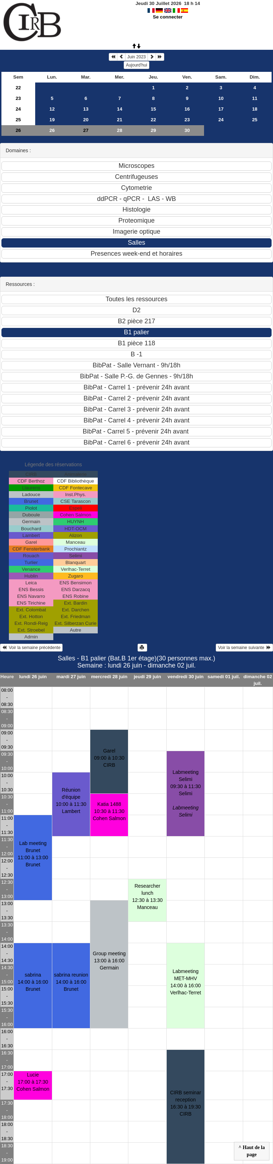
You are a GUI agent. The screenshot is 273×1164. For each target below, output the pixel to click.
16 (187, 109)
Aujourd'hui (136, 65)
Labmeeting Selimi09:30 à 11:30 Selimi (185, 793)
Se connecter (168, 17)
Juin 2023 (136, 56)
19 (52, 119)
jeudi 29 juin (147, 676)
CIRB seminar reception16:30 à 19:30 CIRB (185, 1103)
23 (18, 98)
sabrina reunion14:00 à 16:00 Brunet (71, 982)
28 (119, 130)
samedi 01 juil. (224, 676)
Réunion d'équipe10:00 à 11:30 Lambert (71, 800)
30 (187, 130)
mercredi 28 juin (109, 676)
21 (119, 119)
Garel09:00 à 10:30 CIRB (109, 758)
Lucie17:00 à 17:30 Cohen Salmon (32, 1082)
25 (18, 119)
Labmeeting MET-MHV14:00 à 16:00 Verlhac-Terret (185, 981)
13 (86, 109)
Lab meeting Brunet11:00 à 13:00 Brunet (33, 853)
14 (119, 109)
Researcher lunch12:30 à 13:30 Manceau (147, 896)
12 (52, 109)
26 (18, 130)
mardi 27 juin (71, 676)
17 (221, 109)
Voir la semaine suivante (244, 647)
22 (18, 87)
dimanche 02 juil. (257, 680)
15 (153, 109)
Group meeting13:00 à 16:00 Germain (109, 961)
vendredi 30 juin (185, 676)
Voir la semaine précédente (31, 647)
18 (254, 109)
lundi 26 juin (33, 676)
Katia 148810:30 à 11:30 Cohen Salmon (109, 811)
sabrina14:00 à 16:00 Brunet (33, 982)
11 (254, 98)
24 (18, 109)
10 (221, 98)
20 (86, 119)
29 (153, 130)
